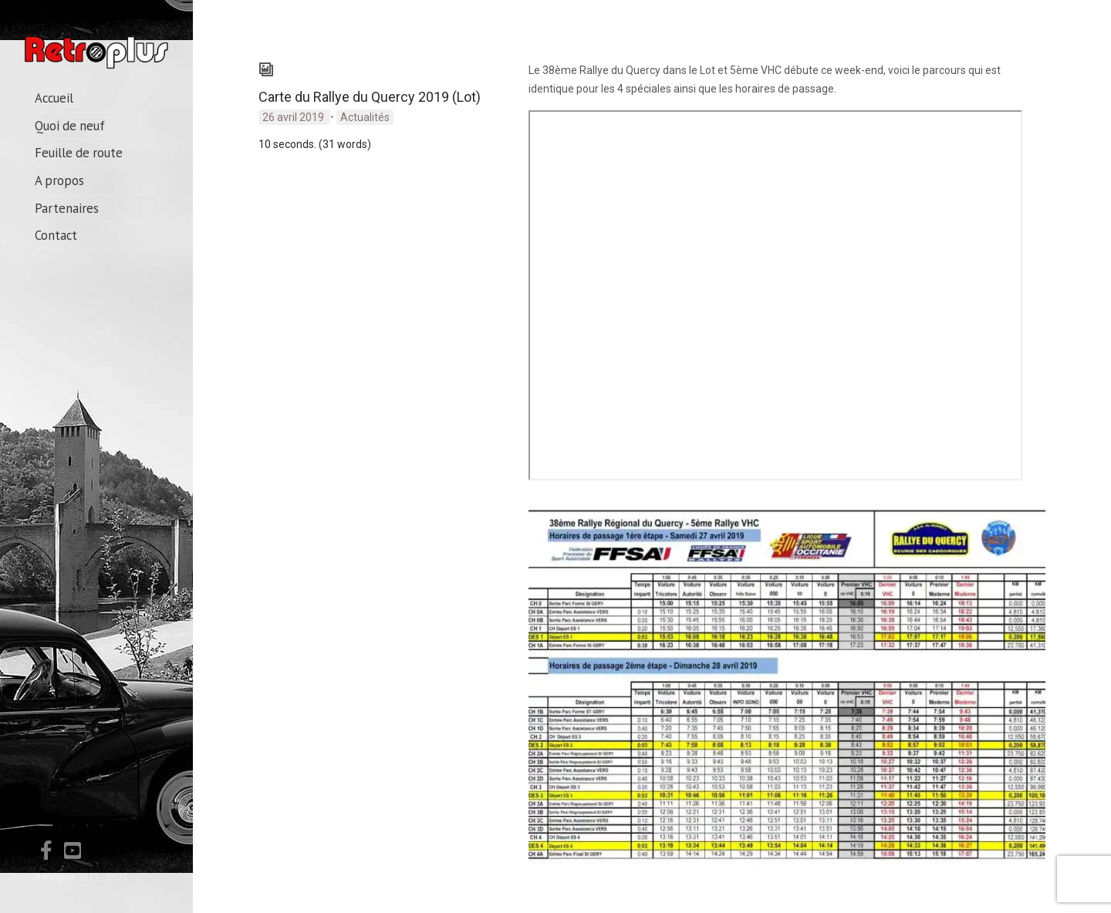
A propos (59, 180)
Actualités (365, 117)
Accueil (54, 97)
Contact (56, 235)
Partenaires (67, 208)
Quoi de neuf (70, 125)
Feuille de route (79, 152)
